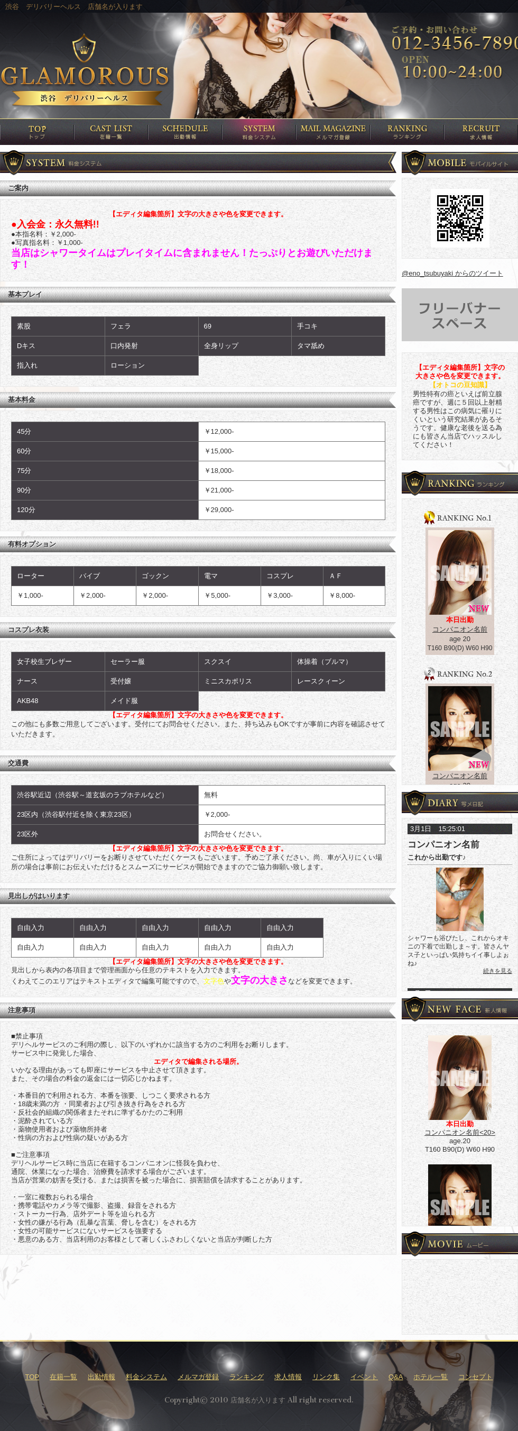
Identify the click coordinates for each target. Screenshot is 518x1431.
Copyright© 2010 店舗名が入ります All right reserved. (259, 1400)
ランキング (246, 1377)
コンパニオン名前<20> (459, 1132)
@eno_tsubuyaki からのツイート (452, 273)
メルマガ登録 (198, 1377)
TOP (32, 1377)
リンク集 (326, 1377)
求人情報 (288, 1377)
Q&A (395, 1377)
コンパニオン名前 (459, 629)
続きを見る (497, 971)
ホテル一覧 (430, 1377)
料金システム (146, 1377)
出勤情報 (101, 1377)
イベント (364, 1377)
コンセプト (475, 1377)
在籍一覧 (63, 1377)
